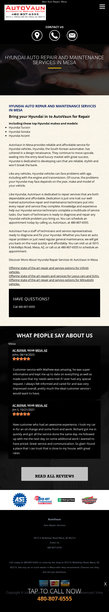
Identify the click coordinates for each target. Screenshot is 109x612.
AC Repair (19, 350)
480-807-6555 (79, 222)
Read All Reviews (54, 476)
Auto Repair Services (54, 525)
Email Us (54, 542)
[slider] (21, 359)
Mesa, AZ (41, 350)
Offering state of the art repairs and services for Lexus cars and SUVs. (54, 276)
